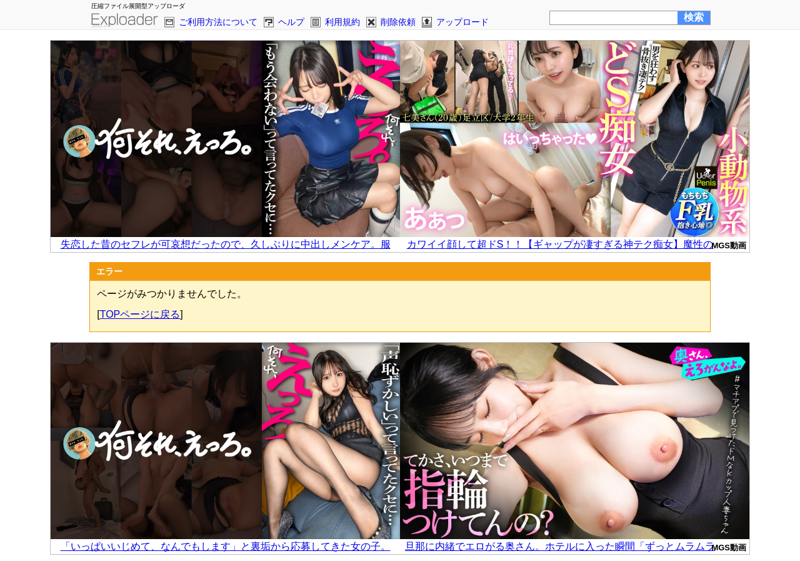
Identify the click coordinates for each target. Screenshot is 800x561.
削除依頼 (398, 22)
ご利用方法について (218, 22)
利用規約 (342, 22)
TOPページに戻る (140, 314)
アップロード (462, 22)
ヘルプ (291, 22)
